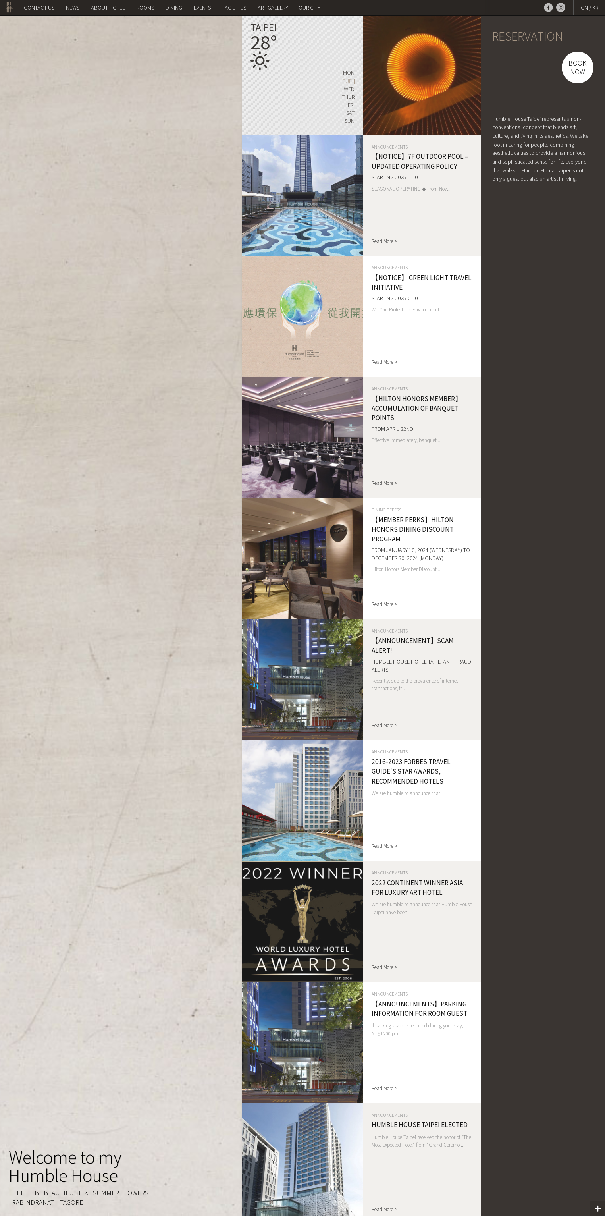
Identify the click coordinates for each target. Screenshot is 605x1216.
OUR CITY (309, 7)
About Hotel (108, 7)
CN (584, 7)
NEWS (72, 7)
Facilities (234, 7)
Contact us (39, 7)
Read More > (384, 241)
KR (595, 7)
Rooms (145, 7)
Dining (174, 7)
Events (202, 7)
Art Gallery (273, 7)
